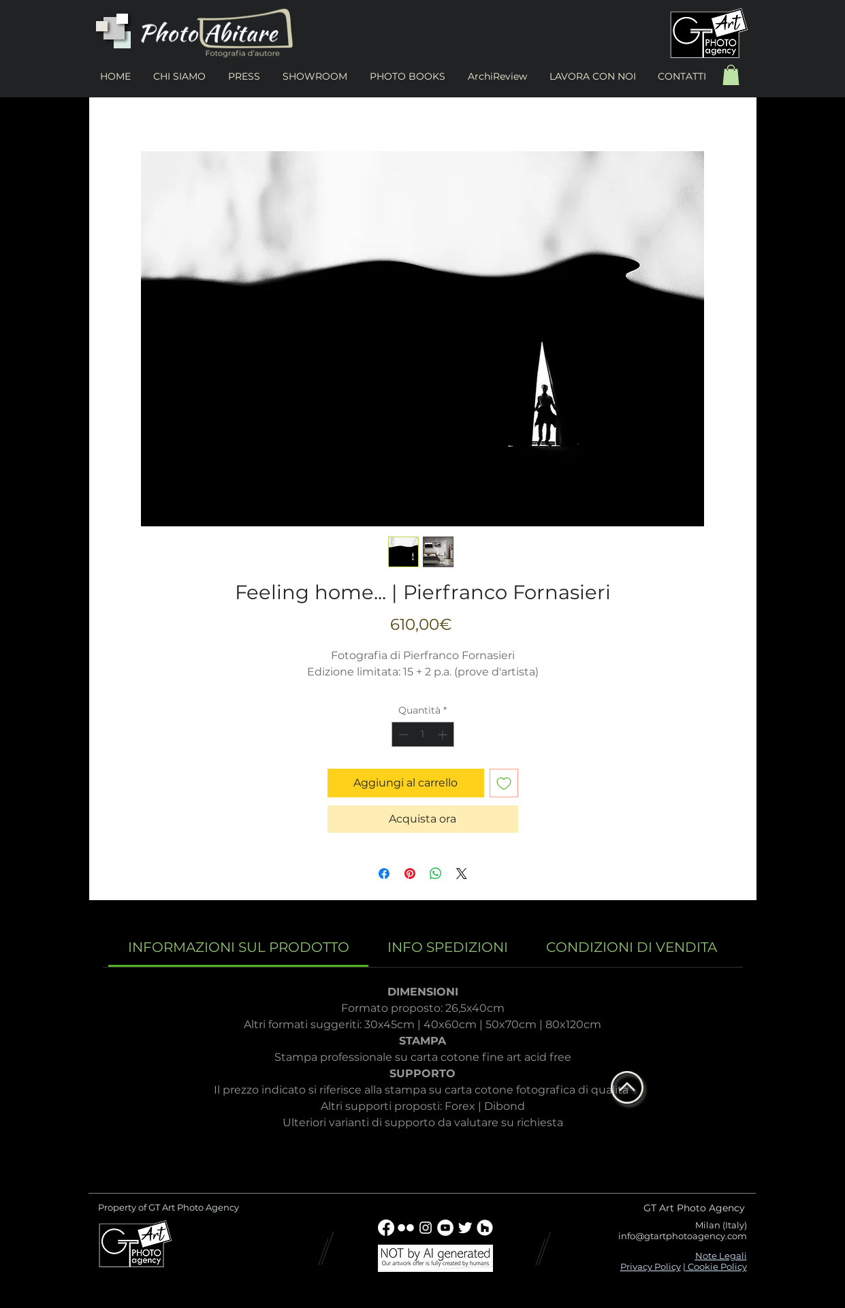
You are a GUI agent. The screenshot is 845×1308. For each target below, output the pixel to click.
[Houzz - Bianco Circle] (485, 1227)
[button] (730, 75)
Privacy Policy (650, 1266)
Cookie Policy (716, 1266)
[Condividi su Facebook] (384, 873)
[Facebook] (386, 1227)
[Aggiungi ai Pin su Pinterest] (410, 873)
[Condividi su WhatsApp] (436, 873)
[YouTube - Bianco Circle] (445, 1227)
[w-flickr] (406, 1227)
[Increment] (443, 734)
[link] (238, 947)
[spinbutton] (423, 734)
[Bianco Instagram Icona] (425, 1227)
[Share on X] (461, 873)
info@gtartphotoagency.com (682, 1235)
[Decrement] (402, 734)
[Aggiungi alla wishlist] (504, 783)
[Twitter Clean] (465, 1227)
